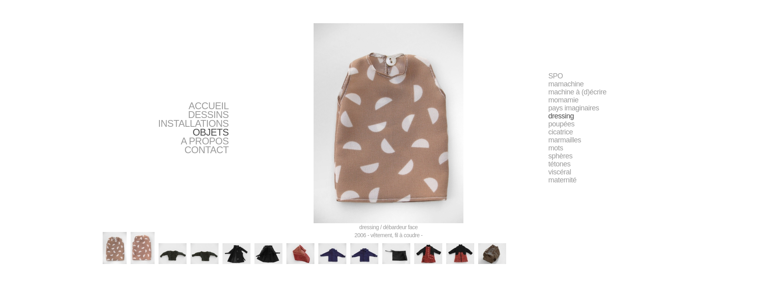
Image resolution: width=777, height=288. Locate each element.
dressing (561, 116)
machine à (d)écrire (577, 92)
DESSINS (208, 114)
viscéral (559, 172)
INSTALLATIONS (193, 123)
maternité (562, 180)
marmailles (564, 140)
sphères (560, 156)
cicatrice (560, 132)
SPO (555, 76)
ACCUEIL (209, 105)
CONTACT (207, 149)
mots (555, 148)
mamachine (566, 84)
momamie (563, 100)
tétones (559, 164)
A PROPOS (205, 141)
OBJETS (211, 132)
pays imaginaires (573, 108)
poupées (561, 124)
